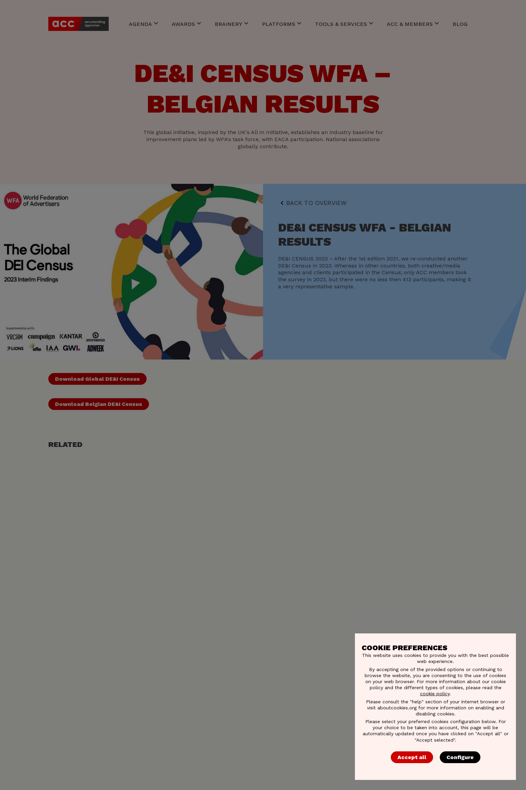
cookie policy (435, 693)
